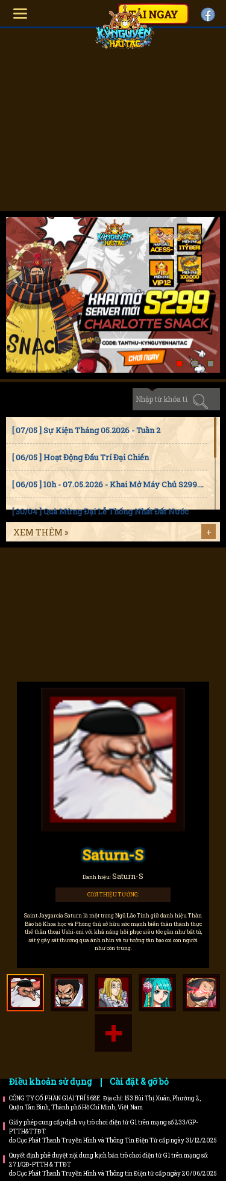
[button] (179, 363)
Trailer (156, 628)
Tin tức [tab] (26, 399)
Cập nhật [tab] (110, 399)
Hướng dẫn (70, 579)
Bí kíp (70, 628)
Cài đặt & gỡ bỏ (139, 1081)
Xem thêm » (40, 532)
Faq (156, 579)
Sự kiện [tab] (68, 399)
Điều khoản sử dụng (50, 1081)
